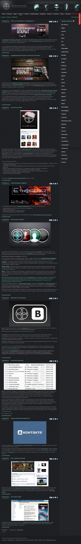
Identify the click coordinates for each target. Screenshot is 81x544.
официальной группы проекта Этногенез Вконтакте (36, 522)
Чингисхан (64, 155)
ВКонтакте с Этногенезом (18, 297)
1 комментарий (5, 52)
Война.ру (63, 65)
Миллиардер (64, 107)
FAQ (20, 166)
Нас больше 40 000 (16, 107)
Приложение (30, 253)
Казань (63, 82)
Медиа (63, 28)
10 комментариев (6, 216)
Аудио (15, 14)
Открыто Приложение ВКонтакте (20, 418)
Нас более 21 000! (16, 496)
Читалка (63, 162)
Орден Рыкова (6, 266)
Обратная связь (11, 540)
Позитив (63, 131)
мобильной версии (50, 283)
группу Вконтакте (27, 153)
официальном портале (25, 283)
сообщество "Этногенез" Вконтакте (17, 178)
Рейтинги (63, 137)
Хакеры (63, 151)
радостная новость (27, 149)
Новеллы (9, 14)
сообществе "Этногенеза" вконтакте (12, 39)
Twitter (35, 540)
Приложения (31, 277)
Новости (20, 14)
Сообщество (14, 17)
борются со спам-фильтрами (24, 445)
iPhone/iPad (75, 14)
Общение (63, 124)
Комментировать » (6, 494)
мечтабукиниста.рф (37, 41)
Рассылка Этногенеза (17, 360)
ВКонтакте (41, 283)
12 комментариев (6, 180)
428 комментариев (6, 415)
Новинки (63, 114)
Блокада (63, 55)
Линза (3, 271)
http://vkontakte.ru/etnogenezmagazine (42, 214)
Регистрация (77, 17)
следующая (20, 529)
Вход (72, 17)
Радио (44, 540)
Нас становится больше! (18, 458)
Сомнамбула (64, 141)
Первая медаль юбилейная (49, 258)
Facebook (40, 540)
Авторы (26, 14)
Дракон (63, 75)
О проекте (56, 14)
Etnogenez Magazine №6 (24, 206)
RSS (27, 540)
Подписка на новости (20, 540)
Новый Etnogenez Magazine (19, 183)
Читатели (68, 14)
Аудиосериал (65, 51)
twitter (63, 45)
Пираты (63, 127)
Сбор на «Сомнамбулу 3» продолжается (22, 21)
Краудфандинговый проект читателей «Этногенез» (25, 55)
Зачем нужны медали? (17, 219)
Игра (62, 79)
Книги (3, 14)
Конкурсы (64, 89)
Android (63, 31)
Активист (4, 261)
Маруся (63, 92)
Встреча (63, 69)
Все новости (64, 24)
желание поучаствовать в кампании (43, 94)
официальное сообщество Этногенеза (27, 487)
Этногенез (3, 17)
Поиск (62, 14)
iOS (62, 41)
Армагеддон (64, 48)
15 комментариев (6, 104)
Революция (64, 134)
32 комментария (6, 455)
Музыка (49, 14)
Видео (63, 62)
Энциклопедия (34, 14)
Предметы (43, 14)
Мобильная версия (51, 540)
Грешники (64, 72)
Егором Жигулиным (18, 84)
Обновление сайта (66, 120)
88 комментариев (6, 294)
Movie (62, 38)
